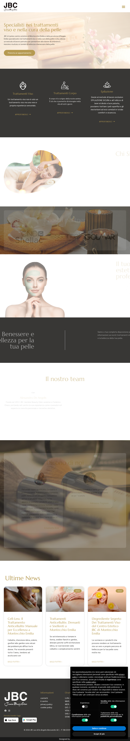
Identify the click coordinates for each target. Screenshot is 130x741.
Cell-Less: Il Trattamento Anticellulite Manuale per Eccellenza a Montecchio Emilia (23, 626)
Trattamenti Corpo (65, 93)
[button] (123, 6)
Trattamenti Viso (23, 93)
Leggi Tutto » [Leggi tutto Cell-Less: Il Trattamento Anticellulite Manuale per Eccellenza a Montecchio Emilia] (14, 662)
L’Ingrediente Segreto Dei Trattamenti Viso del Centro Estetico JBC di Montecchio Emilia (106, 626)
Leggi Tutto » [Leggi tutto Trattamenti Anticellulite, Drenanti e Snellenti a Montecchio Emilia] (56, 662)
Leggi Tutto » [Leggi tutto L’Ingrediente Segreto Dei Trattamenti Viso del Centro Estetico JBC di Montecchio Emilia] (98, 662)
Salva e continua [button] (99, 728)
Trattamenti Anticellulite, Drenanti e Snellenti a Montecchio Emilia (65, 624)
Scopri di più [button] (99, 734)
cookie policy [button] (91, 682)
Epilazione (107, 91)
